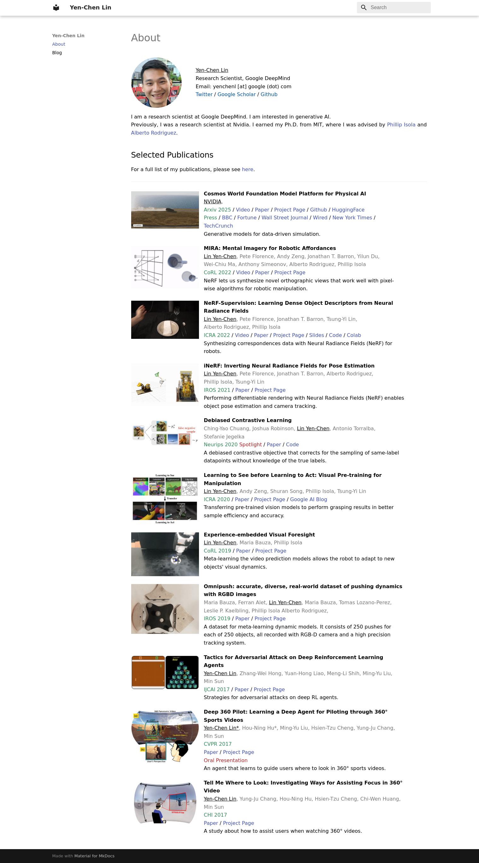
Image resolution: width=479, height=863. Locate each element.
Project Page (289, 210)
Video (243, 210)
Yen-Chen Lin (68, 35)
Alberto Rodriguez (153, 133)
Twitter (204, 94)
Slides (316, 335)
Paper (262, 210)
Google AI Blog (308, 499)
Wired (320, 218)
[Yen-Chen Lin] (56, 7)
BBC (227, 218)
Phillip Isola (401, 125)
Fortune (246, 218)
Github (269, 94)
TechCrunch (218, 226)
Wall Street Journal (284, 218)
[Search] (394, 7)
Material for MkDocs (94, 856)
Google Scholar (237, 94)
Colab (354, 335)
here (247, 169)
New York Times (352, 218)
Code (335, 335)
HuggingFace (348, 210)
